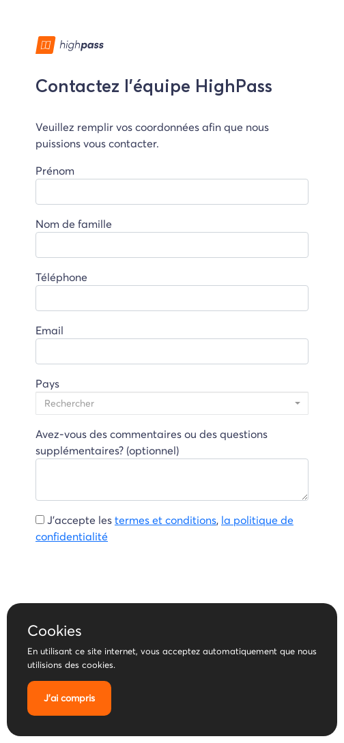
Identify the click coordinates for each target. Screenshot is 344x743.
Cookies (54, 630)
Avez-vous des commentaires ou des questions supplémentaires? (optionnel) (172, 464)
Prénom (172, 184)
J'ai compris (69, 698)
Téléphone (172, 290)
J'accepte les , (164, 528)
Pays (172, 396)
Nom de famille (172, 237)
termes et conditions (165, 520)
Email (172, 343)
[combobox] (172, 403)
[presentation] (139, 582)
